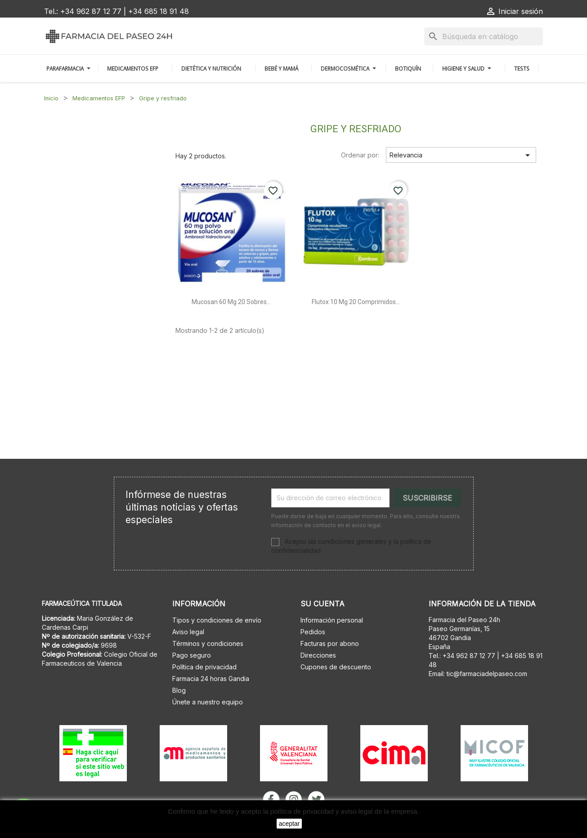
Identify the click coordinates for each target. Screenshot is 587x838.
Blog (179, 690)
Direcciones (318, 655)
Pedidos (312, 632)
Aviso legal (188, 632)
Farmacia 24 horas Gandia (210, 678)
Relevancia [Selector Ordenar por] (461, 155)
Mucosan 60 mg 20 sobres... (231, 301)
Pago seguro (191, 655)
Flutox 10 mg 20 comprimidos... (356, 301)
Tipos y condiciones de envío (216, 620)
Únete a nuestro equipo (207, 702)
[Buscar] (483, 36)
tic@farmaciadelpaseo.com (487, 673)
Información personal (331, 620)
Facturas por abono (329, 643)
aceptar (289, 823)
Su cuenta (322, 603)
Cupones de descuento (335, 667)
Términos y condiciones (207, 643)
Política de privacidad (204, 667)
